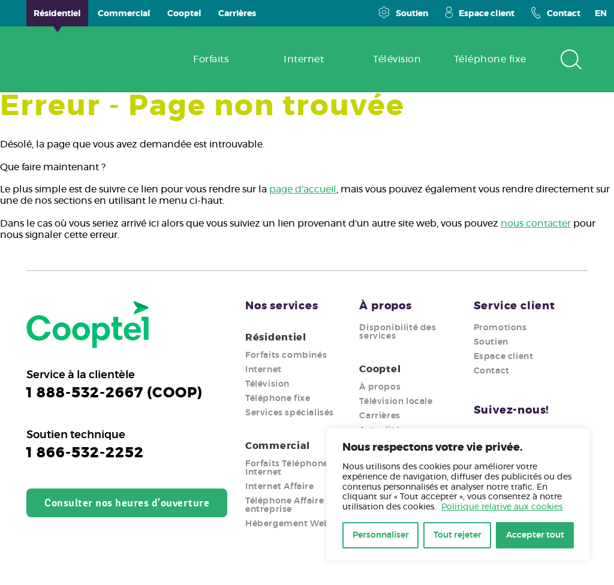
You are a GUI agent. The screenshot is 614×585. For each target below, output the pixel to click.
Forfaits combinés (286, 355)
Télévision (267, 384)
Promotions (500, 328)
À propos (385, 306)
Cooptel (380, 369)
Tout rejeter (457, 535)
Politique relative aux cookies (501, 507)
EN (601, 14)
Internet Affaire (279, 487)
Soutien (403, 13)
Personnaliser (381, 535)
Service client (514, 306)
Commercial (277, 446)
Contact (555, 13)
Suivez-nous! (512, 410)
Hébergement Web (287, 524)
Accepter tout (535, 535)
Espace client (479, 13)
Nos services (281, 306)
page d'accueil (302, 189)
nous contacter (536, 223)
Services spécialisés (289, 413)
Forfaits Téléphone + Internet (290, 468)
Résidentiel (275, 337)
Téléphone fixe (277, 398)
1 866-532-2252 (85, 453)
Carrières (379, 416)
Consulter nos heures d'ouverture (126, 502)
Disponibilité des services (397, 332)
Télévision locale (395, 401)
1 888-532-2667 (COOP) (114, 393)
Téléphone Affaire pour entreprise (296, 505)
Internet (263, 370)
